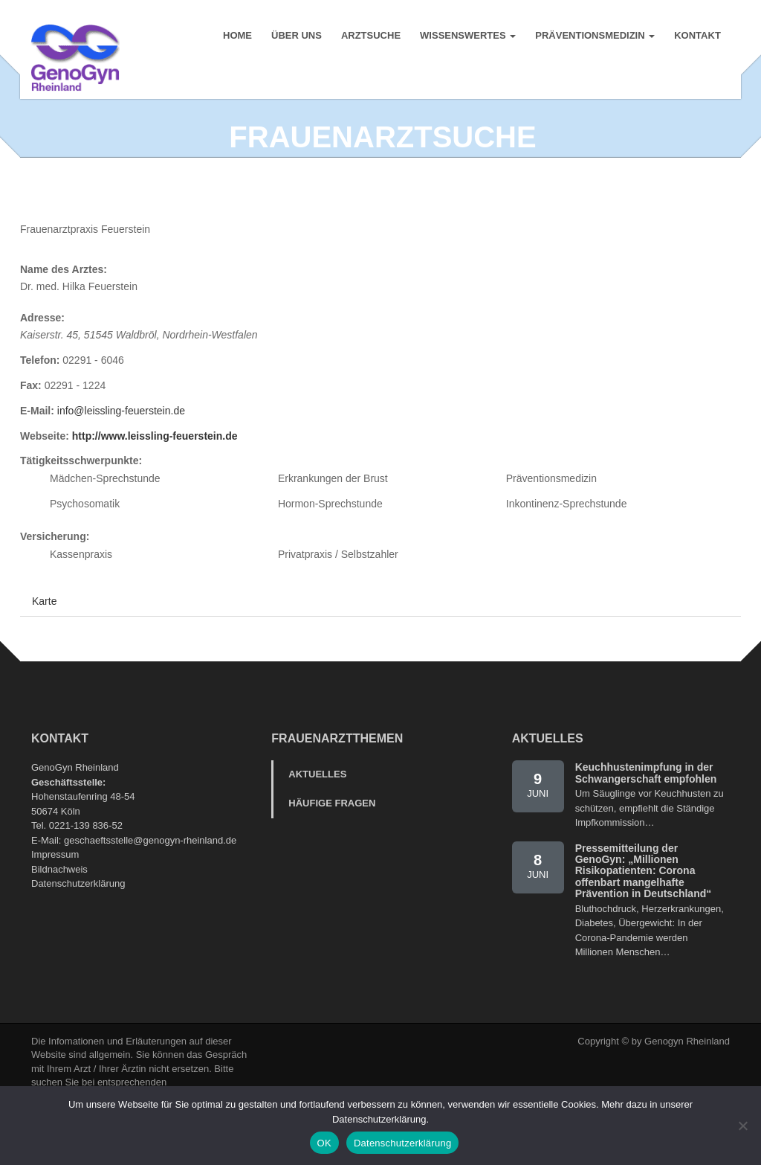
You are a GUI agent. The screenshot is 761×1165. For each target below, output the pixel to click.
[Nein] (742, 1125)
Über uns (296, 36)
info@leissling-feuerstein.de (121, 450)
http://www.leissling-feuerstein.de (155, 475)
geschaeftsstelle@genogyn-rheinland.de (150, 879)
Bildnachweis (59, 908)
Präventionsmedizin (594, 36)
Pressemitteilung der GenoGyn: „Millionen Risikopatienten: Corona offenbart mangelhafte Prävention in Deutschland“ (643, 911)
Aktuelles (317, 813)
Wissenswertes (467, 36)
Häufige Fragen (331, 842)
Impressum (55, 893)
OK (324, 1143)
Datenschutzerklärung (78, 922)
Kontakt (696, 36)
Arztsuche (370, 36)
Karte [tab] (44, 640)
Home (236, 36)
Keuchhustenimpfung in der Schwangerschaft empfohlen (646, 812)
